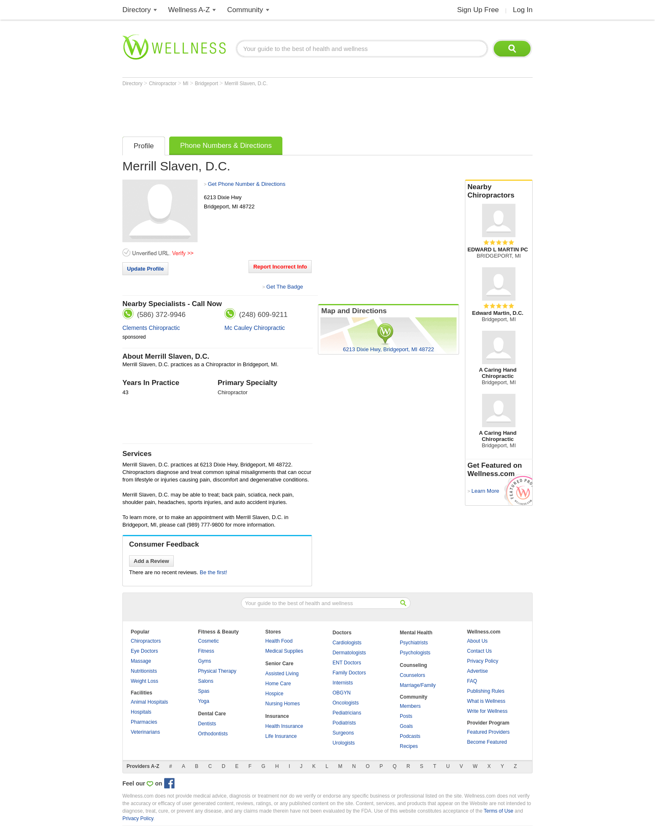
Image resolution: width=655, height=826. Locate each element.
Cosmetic (208, 641)
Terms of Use (498, 811)
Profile (144, 146)
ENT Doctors (347, 663)
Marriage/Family (418, 685)
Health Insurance (284, 726)
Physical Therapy (217, 671)
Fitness (206, 651)
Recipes (409, 746)
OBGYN (341, 693)
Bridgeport (207, 83)
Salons (205, 681)
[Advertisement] (274, 109)
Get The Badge (284, 287)
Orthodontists (213, 734)
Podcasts (410, 736)
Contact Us (479, 651)
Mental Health (416, 633)
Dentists (207, 724)
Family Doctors (349, 673)
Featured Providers (488, 732)
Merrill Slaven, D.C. (245, 83)
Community (245, 10)
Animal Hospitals (149, 702)
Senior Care (279, 663)
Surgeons (343, 733)
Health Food (278, 641)
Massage (141, 661)
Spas (203, 691)
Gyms (204, 661)
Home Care (278, 684)
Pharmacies (144, 722)
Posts (406, 716)
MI (186, 83)
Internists (343, 683)
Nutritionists (144, 671)
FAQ (472, 681)
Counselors (412, 675)
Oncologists (346, 703)
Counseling (413, 665)
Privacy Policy (482, 661)
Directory (136, 10)
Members (410, 706)
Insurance (277, 716)
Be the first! (213, 572)
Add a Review (151, 561)
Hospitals (141, 712)
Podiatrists (344, 723)
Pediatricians (347, 713)
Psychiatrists (414, 643)
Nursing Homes (282, 704)
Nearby (498, 191)
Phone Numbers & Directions (226, 145)
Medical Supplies (284, 651)
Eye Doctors (144, 651)
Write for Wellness (487, 711)
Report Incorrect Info (280, 267)
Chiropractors (146, 641)
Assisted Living (282, 674)
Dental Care (212, 714)
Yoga (203, 701)
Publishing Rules (485, 691)
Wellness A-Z (189, 10)
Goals (406, 726)
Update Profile (145, 269)
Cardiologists (347, 643)
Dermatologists (349, 653)
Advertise (477, 671)
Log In (523, 10)
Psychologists (415, 653)
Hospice (274, 694)
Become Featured (487, 742)
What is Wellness (486, 701)
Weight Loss (144, 681)
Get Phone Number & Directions (246, 184)
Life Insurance (281, 736)
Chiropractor (163, 83)
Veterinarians (145, 732)
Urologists (344, 743)
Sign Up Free (478, 10)
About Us (477, 641)
